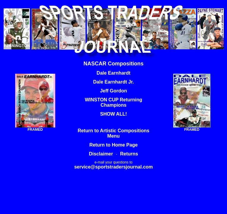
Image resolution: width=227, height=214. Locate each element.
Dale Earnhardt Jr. (113, 81)
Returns (129, 153)
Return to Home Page (113, 144)
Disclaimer (101, 153)
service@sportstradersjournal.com (113, 166)
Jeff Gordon (113, 90)
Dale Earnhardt (113, 72)
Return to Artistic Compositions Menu (113, 133)
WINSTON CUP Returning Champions (113, 102)
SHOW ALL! (113, 114)
